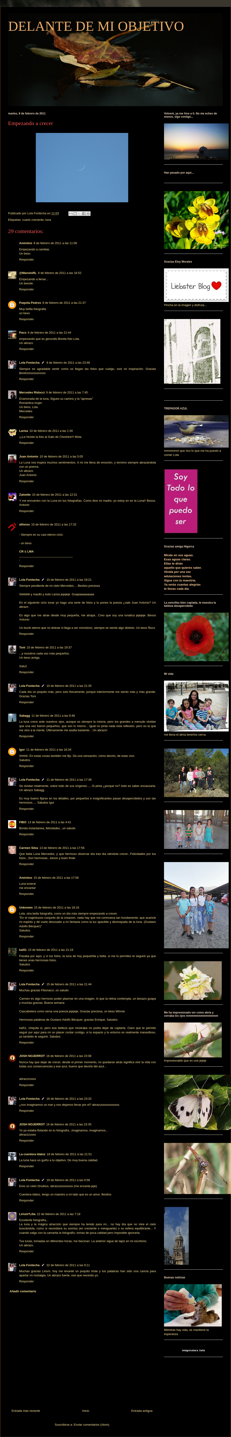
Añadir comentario (23, 1291)
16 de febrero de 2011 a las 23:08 (68, 1056)
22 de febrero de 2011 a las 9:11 (68, 1265)
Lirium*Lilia (27, 1214)
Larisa (23, 431)
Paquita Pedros (30, 302)
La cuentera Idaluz (32, 1154)
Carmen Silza (28, 848)
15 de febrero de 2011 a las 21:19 (50, 950)
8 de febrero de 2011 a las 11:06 (55, 243)
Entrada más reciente (26, 1410)
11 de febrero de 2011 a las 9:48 (53, 715)
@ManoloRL (28, 273)
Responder (26, 259)
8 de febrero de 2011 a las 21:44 (49, 332)
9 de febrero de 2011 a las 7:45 (67, 392)
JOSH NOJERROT (32, 1056)
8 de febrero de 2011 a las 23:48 (68, 362)
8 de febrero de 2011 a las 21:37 (64, 302)
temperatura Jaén (193, 1350)
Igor (22, 749)
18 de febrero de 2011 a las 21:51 (69, 1154)
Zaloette (25, 494)
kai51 (23, 950)
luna (48, 219)
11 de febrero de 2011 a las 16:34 (48, 749)
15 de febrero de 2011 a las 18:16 (56, 907)
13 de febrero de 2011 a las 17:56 (62, 848)
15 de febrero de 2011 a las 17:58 (56, 877)
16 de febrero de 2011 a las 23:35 (68, 1124)
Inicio (85, 1410)
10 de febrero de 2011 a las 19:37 (49, 647)
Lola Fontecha (29, 362)
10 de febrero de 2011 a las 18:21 (68, 579)
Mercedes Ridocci (32, 392)
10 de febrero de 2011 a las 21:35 (68, 686)
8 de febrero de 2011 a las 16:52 (60, 273)
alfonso (24, 524)
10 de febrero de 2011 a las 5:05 (61, 456)
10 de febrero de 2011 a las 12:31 (54, 494)
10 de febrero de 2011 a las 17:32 (53, 524)
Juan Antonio (28, 456)
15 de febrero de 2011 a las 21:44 (68, 984)
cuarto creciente (33, 219)
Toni (22, 647)
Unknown (26, 907)
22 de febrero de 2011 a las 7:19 (58, 1214)
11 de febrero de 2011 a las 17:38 (68, 779)
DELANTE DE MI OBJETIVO (96, 26)
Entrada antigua (141, 1410)
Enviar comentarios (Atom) (91, 1424)
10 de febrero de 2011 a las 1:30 (51, 431)
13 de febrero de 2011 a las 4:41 (49, 822)
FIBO (22, 822)
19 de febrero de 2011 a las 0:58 (68, 1180)
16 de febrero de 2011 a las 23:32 (68, 1098)
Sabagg (24, 715)
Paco (22, 332)
